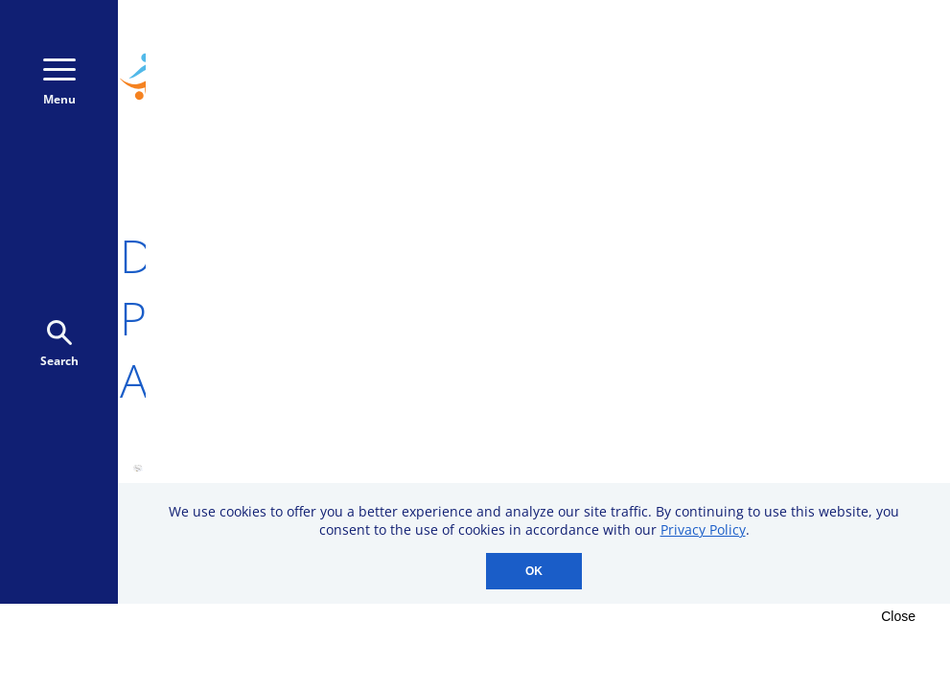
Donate (836, 85)
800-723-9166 (831, 45)
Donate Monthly (688, 85)
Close (898, 616)
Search (59, 344)
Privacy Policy (703, 529)
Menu (59, 82)
